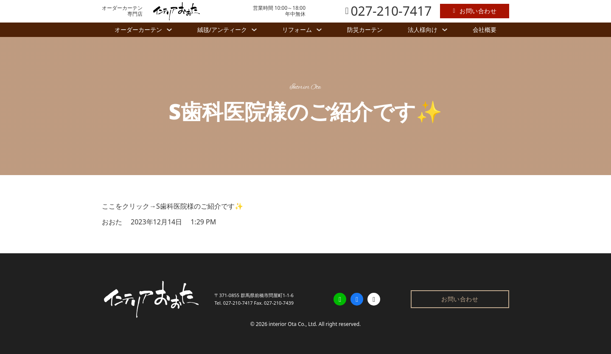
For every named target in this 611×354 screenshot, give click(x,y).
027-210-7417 (238, 303)
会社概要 (484, 29)
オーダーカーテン (138, 29)
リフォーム (297, 29)
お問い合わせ (474, 11)
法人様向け (422, 29)
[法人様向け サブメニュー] (445, 30)
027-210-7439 (279, 303)
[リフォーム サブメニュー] (319, 30)
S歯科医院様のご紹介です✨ (199, 206)
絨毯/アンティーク (222, 29)
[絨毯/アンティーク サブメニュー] (254, 30)
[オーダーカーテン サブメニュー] (169, 30)
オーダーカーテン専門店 (122, 11)
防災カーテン (365, 29)
